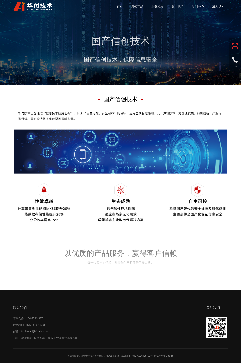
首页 (120, 6)
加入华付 (218, 6)
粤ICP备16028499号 (142, 356)
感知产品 (137, 6)
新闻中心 (198, 6)
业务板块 (157, 6)
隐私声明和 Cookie (163, 356)
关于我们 (178, 6)
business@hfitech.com (34, 331)
